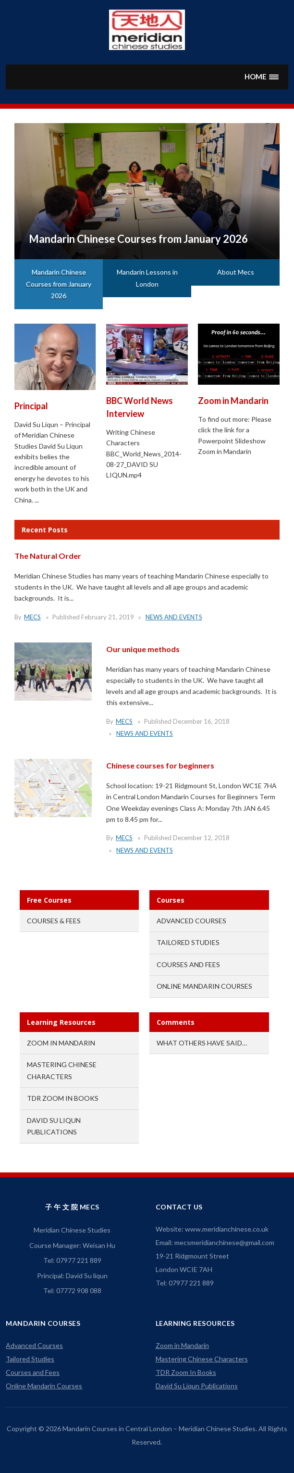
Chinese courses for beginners (160, 765)
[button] (261, 76)
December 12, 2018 (201, 838)
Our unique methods (143, 649)
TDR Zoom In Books (62, 1098)
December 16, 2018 (201, 721)
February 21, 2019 (107, 617)
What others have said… (202, 1043)
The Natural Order (47, 555)
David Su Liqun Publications (197, 1386)
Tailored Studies (188, 942)
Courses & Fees (54, 921)
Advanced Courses (191, 921)
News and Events (174, 617)
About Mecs (235, 272)
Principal (31, 406)
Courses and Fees (188, 964)
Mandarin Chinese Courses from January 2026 (138, 238)
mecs (32, 617)
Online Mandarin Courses (204, 986)
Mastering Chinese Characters (202, 1359)
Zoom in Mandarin (233, 400)
